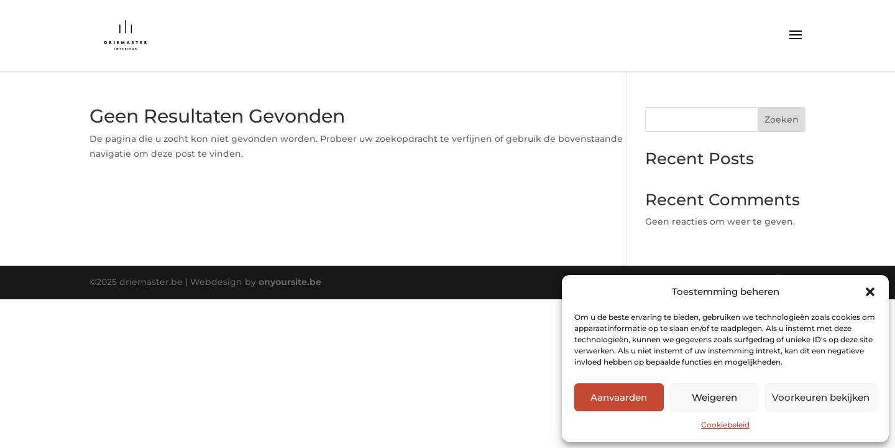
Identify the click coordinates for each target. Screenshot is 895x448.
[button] (870, 292)
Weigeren (714, 397)
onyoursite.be (290, 281)
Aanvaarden (618, 397)
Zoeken (781, 119)
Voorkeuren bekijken (821, 397)
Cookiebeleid (725, 424)
